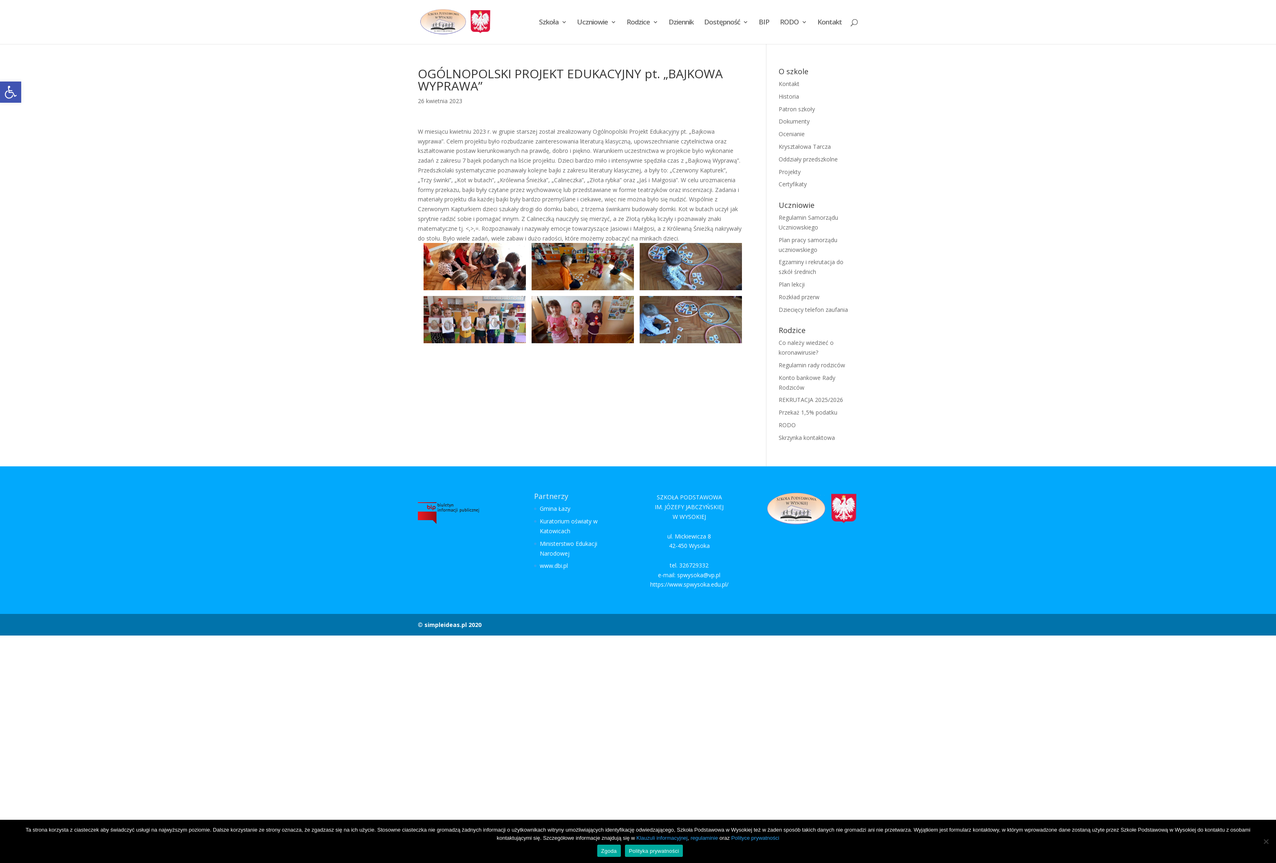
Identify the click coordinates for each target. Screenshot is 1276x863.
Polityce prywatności (755, 838)
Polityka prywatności (654, 851)
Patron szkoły (797, 109)
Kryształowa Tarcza (805, 146)
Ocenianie (792, 134)
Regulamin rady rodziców (812, 365)
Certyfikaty (793, 184)
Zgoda (609, 851)
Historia (789, 96)
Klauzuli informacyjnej (662, 838)
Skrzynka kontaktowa (807, 437)
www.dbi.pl (554, 565)
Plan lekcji (792, 284)
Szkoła (549, 22)
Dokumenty (794, 121)
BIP (764, 22)
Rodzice (638, 22)
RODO (789, 22)
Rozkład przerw (799, 297)
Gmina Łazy (555, 508)
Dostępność (722, 22)
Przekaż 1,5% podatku (808, 412)
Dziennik (681, 22)
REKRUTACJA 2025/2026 (811, 400)
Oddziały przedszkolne (808, 159)
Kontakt (829, 22)
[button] (10, 92)
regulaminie (704, 838)
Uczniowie (592, 22)
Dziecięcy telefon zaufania (813, 309)
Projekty (790, 172)
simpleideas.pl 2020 (452, 625)
